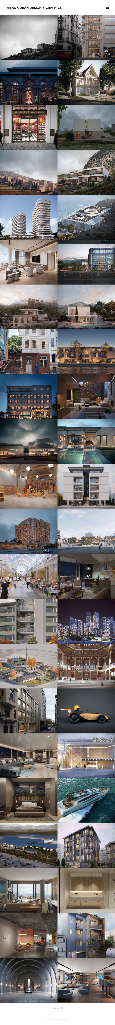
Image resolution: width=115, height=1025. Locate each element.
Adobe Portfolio (62, 1019)
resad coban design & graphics (34, 7)
